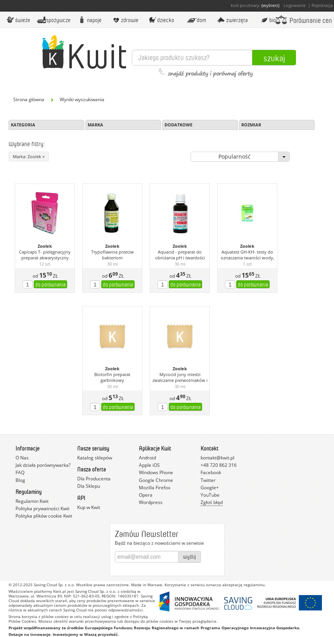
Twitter (208, 480)
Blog (20, 480)
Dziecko (160, 20)
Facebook (211, 472)
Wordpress (151, 502)
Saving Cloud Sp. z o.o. (54, 584)
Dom (196, 20)
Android (147, 457)
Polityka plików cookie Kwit (44, 516)
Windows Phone (156, 472)
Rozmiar (251, 125)
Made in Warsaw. (147, 584)
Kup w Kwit (88, 507)
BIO (268, 20)
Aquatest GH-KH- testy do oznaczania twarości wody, (247, 255)
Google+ (210, 487)
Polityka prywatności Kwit (42, 508)
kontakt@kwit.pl (217, 457)
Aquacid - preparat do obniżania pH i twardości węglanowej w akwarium (180, 255)
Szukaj (274, 58)
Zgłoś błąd (212, 502)
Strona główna (28, 99)
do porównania (50, 284)
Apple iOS (149, 465)
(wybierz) (270, 5)
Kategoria (23, 125)
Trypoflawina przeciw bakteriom (112, 255)
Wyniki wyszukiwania (82, 99)
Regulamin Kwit (32, 501)
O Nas (22, 457)
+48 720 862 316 (219, 465)
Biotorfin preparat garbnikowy (112, 377)
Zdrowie (125, 20)
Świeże (18, 20)
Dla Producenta (94, 478)
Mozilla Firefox (154, 487)
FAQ (20, 472)
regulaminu (254, 584)
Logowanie (295, 5)
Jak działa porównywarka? (43, 465)
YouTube (210, 495)
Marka (95, 125)
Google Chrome (156, 480)
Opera (145, 495)
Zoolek (45, 246)
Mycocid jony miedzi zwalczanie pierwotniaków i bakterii (180, 377)
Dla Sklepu (88, 486)
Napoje (89, 20)
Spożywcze (53, 20)
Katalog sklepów (94, 457)
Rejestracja (322, 5)
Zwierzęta (232, 20)
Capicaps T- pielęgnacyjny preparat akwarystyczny (45, 255)
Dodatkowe (178, 125)
